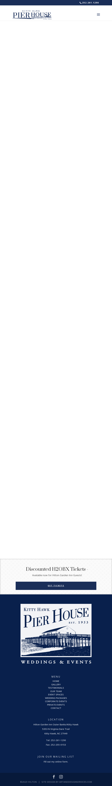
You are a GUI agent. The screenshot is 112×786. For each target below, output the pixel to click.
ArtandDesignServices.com (75, 781)
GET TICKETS (56, 585)
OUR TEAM (56, 691)
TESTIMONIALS (56, 687)
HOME (56, 680)
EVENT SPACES (56, 694)
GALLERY (56, 684)
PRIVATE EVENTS (56, 704)
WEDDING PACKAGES (56, 697)
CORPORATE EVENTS (56, 701)
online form (61, 761)
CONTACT (56, 707)
